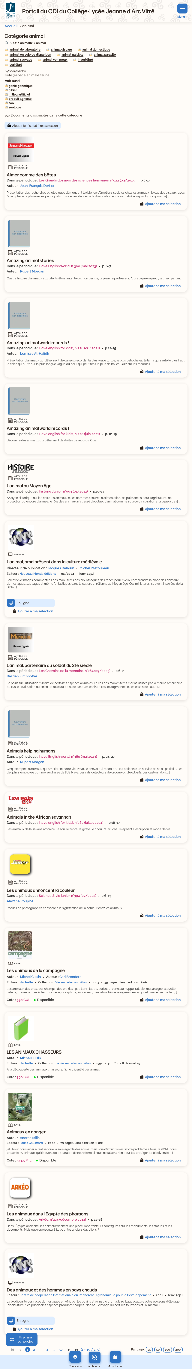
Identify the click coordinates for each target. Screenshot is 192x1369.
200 (178, 1349)
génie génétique (21, 86)
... (54, 1349)
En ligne (22, 603)
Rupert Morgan (32, 271)
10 (61, 1349)
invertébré (85, 59)
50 (158, 1349)
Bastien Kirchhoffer (22, 676)
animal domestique (96, 49)
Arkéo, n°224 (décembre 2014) (62, 1219)
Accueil (11, 26)
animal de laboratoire (25, 49)
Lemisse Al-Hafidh (34, 353)
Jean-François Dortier (37, 186)
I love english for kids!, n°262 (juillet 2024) (71, 823)
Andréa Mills (30, 1138)
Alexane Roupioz (20, 901)
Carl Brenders (70, 977)
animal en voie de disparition (30, 54)
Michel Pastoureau (94, 568)
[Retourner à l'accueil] (10, 10)
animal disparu (61, 49)
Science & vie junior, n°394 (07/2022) (67, 896)
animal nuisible (72, 54)
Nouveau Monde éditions (38, 574)
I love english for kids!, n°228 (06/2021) (69, 348)
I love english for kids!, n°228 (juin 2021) (69, 434)
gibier (13, 90)
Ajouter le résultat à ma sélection (35, 126)
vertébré (16, 64)
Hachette (26, 982)
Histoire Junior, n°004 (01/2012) (63, 491)
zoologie (15, 107)
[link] (13, 1349)
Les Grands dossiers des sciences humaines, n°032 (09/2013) (87, 180)
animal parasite (105, 54)
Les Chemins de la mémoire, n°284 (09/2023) (74, 671)
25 (149, 1349)
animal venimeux (55, 59)
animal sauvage (21, 59)
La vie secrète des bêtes (73, 1063)
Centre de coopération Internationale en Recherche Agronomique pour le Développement (85, 1295)
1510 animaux (23, 43)
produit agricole (20, 99)
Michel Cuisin (30, 977)
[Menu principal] (182, 11)
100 (167, 1349)
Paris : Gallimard (31, 1143)
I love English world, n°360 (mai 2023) (68, 266)
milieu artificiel (19, 94)
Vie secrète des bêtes (71, 982)
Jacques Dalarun (61, 568)
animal (41, 43)
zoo (11, 103)
